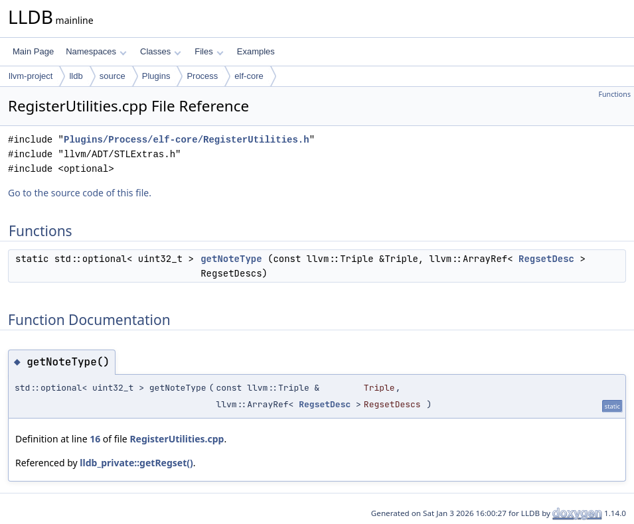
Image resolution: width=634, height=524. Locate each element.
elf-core (248, 76)
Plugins (156, 76)
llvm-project (30, 76)
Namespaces (96, 51)
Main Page (33, 51)
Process (202, 76)
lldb (75, 76)
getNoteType (231, 259)
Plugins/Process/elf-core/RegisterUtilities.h (186, 139)
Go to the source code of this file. (79, 192)
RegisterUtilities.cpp (176, 438)
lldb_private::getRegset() (136, 462)
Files (209, 51)
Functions (614, 94)
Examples (256, 51)
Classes (160, 51)
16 (95, 438)
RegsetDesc (546, 259)
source (112, 76)
